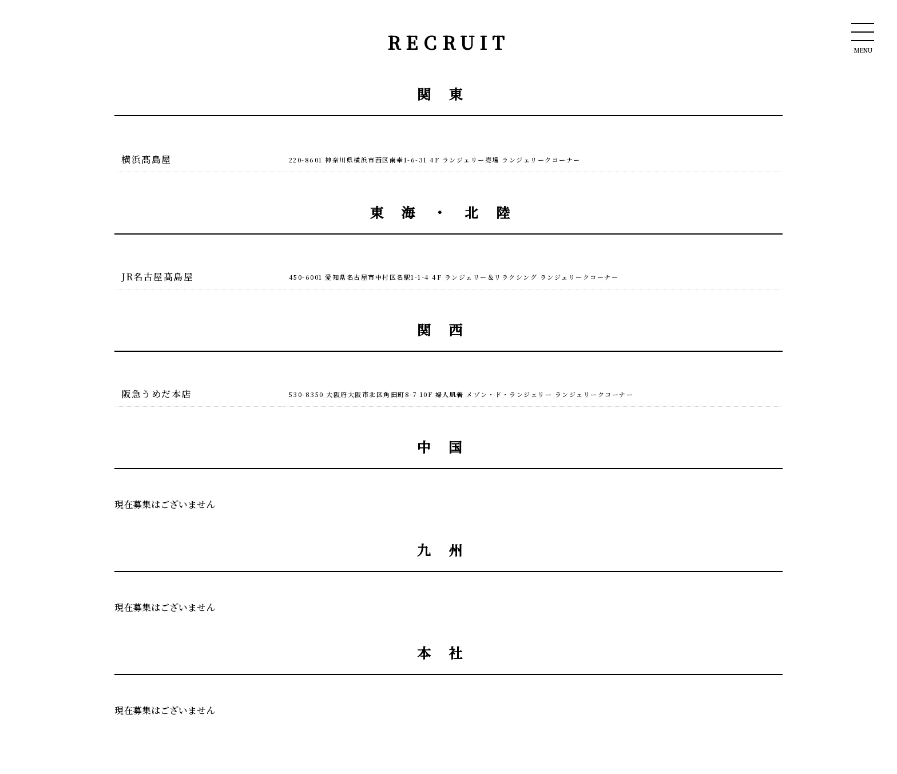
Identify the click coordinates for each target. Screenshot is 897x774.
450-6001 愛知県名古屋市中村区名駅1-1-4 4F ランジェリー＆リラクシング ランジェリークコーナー (454, 276)
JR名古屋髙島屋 (157, 276)
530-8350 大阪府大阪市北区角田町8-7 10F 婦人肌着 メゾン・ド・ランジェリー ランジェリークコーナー (461, 394)
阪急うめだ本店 (156, 393)
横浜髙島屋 (146, 159)
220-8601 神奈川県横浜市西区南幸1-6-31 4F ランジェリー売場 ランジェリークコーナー (435, 159)
